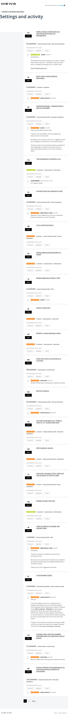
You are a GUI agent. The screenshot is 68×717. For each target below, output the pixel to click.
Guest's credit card (43, 308)
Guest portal (56, 344)
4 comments (39, 236)
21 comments (39, 263)
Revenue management (57, 402)
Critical (48, 51)
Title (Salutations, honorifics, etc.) (48, 159)
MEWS (55, 713)
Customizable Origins (44, 575)
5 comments (30, 586)
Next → (34, 701)
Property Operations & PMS (44, 43)
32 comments (31, 43)
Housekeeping (60, 459)
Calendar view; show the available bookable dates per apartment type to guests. (50, 636)
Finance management (56, 202)
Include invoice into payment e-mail (49, 191)
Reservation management (58, 43)
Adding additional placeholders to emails (48, 253)
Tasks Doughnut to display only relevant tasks (48, 527)
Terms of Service (62, 713)
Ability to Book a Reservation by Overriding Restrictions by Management (48, 34)
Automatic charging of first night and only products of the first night (50, 474)
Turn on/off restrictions (45, 225)
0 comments (30, 87)
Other (52, 289)
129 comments (31, 679)
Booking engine (51, 369)
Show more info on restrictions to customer (48, 360)
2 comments (39, 431)
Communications (57, 263)
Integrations (46, 87)
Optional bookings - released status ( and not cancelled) (50, 107)
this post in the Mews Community (50, 626)
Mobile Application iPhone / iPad (48, 278)
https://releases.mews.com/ (39, 68)
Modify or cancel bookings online (48, 333)
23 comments (31, 402)
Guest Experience (48, 170)
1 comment (38, 318)
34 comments (40, 170)
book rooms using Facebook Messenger (46, 77)
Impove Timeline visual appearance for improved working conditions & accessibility (50, 669)
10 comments (40, 512)
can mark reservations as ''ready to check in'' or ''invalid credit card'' (49, 422)
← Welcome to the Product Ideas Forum (12, 11)
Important (39, 51)
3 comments (30, 202)
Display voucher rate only (45, 501)
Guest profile (57, 170)
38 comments (31, 369)
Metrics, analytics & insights (57, 586)
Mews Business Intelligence (43, 586)
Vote (28, 36)
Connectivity (40, 87)
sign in (61, 5)
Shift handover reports (44, 448)
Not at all (31, 51)
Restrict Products (42, 391)
